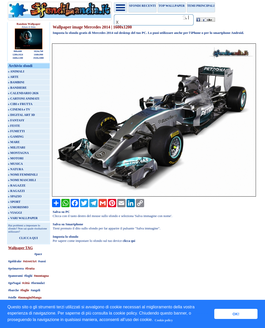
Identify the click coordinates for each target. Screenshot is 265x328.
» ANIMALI (16, 71)
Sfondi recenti (142, 6)
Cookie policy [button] (164, 320)
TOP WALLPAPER (172, 6)
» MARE (14, 142)
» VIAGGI (15, 212)
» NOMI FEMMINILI (23, 174)
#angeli (35, 290)
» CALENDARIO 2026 (23, 93)
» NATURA (15, 169)
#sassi (42, 261)
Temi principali (200, 6)
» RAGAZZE (17, 185)
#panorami (15, 276)
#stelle (12, 297)
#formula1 (38, 283)
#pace (38, 254)
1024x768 (38, 51)
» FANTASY (16, 120)
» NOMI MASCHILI (22, 180)
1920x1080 (38, 58)
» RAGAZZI (16, 191)
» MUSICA (15, 164)
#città (26, 283)
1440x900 (38, 54)
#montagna (41, 276)
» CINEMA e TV (19, 109)
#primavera (16, 268)
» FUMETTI (16, 131)
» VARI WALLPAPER (23, 218)
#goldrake (14, 261)
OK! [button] (235, 314)
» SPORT (14, 202)
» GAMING (16, 136)
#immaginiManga (30, 297)
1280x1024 (17, 54)
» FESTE (14, 126)
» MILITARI (16, 147)
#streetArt (29, 261)
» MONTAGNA (18, 153)
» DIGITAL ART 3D (21, 115)
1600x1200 (17, 58)
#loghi (28, 276)
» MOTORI (16, 158)
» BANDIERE (17, 88)
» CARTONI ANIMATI (23, 98)
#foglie (24, 290)
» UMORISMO (18, 207)
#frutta (30, 268)
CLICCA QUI (28, 238)
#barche (13, 290)
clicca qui (129, 241)
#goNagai (14, 283)
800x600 (18, 51)
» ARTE (13, 77)
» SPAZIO (15, 196)
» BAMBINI (16, 82)
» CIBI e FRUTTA (20, 104)
